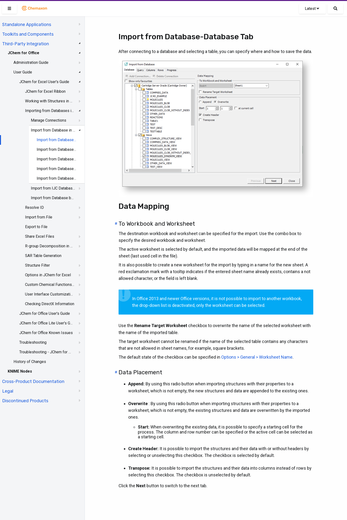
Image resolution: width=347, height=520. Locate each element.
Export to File (36, 226)
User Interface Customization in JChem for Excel (49, 294)
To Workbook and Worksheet (157, 223)
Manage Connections (48, 120)
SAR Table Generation (43, 255)
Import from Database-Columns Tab (57, 159)
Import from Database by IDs (53, 198)
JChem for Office (23, 53)
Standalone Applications (26, 24)
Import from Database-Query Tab (57, 149)
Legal (7, 391)
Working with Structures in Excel (49, 101)
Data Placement (140, 372)
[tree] (42, 212)
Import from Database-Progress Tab (57, 178)
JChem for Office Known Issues (46, 332)
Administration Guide (30, 62)
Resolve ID (34, 207)
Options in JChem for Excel (48, 275)
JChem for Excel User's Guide (44, 81)
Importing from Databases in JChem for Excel (49, 110)
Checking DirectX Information (49, 304)
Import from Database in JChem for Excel (53, 130)
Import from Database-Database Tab (57, 140)
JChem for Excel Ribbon (45, 91)
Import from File (38, 217)
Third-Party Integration (25, 43)
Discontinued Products (25, 400)
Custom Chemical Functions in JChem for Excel (49, 284)
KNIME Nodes (20, 371)
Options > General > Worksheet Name (257, 357)
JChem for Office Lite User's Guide (46, 323)
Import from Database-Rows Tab (57, 168)
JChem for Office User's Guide (44, 313)
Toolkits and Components (27, 34)
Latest (312, 8)
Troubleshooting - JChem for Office (46, 352)
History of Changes (29, 361)
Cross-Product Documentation (33, 381)
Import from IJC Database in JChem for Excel (53, 188)
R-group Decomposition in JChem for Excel (49, 246)
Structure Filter (37, 265)
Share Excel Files (39, 236)
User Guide (22, 72)
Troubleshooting (33, 342)
